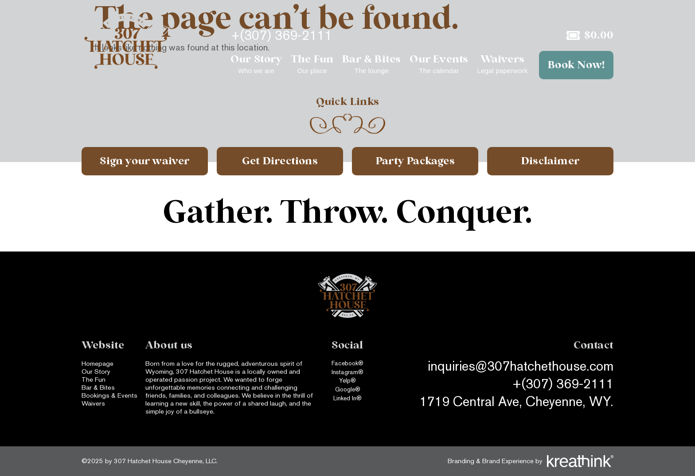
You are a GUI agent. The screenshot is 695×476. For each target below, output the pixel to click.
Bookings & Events (109, 395)
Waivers (93, 403)
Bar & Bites (98, 387)
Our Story (96, 371)
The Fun (93, 379)
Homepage (97, 363)
